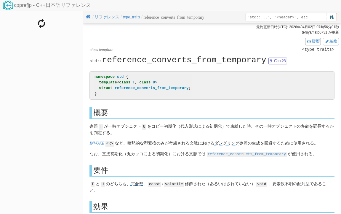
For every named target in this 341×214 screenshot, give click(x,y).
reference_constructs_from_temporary (247, 153)
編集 (331, 41)
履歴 (313, 41)
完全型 (137, 183)
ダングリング (226, 143)
